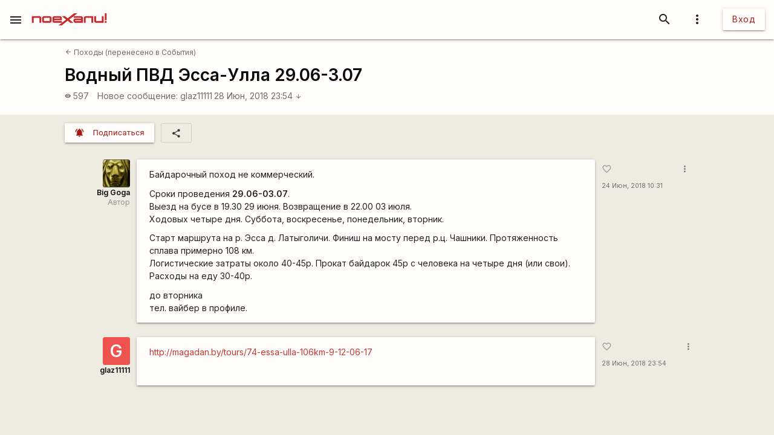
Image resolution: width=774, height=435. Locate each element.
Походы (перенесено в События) (131, 52)
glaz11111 (196, 96)
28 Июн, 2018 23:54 (258, 96)
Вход (743, 19)
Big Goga (113, 192)
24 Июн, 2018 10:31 (632, 186)
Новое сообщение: (137, 96)
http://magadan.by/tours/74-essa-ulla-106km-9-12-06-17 (260, 352)
